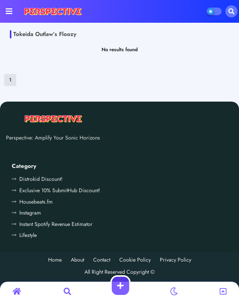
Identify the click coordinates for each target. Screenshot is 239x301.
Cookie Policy (135, 259)
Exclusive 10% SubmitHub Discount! (59, 190)
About (77, 259)
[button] (231, 11)
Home (55, 259)
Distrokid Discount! (40, 179)
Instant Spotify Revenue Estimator (55, 224)
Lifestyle (28, 235)
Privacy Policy (175, 259)
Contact (101, 259)
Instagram (30, 212)
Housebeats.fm (36, 201)
